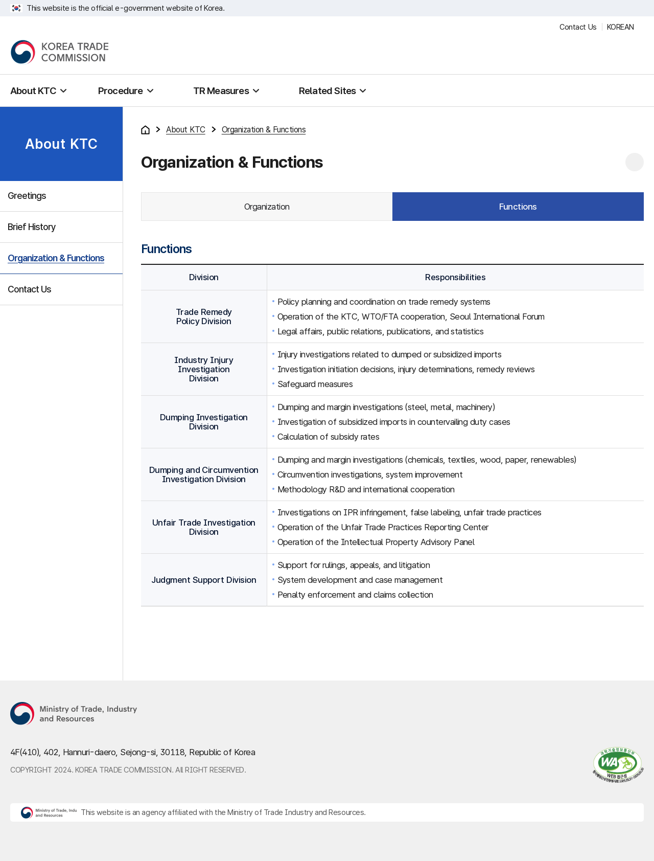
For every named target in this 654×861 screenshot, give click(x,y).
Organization (267, 206)
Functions (517, 206)
